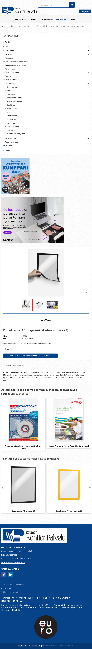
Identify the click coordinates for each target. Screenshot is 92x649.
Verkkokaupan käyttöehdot (13, 584)
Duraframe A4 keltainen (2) (69, 511)
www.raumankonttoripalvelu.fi (13, 562)
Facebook (3, 574)
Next (89, 487)
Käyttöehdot (22, 646)
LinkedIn (10, 574)
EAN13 (5, 338)
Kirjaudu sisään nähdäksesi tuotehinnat (30, 355)
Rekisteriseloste (9, 588)
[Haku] (56, 5)
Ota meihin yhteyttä (10, 592)
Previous (2, 487)
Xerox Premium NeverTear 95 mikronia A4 (69, 446)
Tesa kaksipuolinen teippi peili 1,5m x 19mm (23, 447)
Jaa (7, 349)
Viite (5, 336)
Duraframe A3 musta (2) (23, 511)
